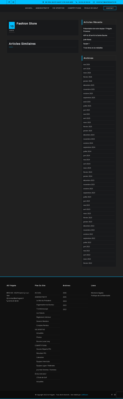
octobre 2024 (88, 143)
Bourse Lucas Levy (43, 341)
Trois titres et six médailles (93, 48)
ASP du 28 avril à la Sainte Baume (95, 35)
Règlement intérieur (43, 317)
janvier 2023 (87, 222)
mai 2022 (86, 251)
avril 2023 (86, 209)
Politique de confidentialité (100, 295)
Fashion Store (27, 23)
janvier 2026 (87, 81)
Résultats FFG (41, 353)
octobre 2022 (88, 234)
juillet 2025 (87, 106)
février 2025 (87, 126)
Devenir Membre (42, 321)
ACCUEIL (28, 8)
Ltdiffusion (84, 395)
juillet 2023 (87, 197)
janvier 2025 (87, 131)
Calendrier (40, 357)
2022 (64, 309)
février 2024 (87, 172)
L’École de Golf (41, 377)
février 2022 (87, 263)
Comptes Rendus (42, 325)
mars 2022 (87, 259)
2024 (64, 301)
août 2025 (87, 102)
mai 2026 (86, 64)
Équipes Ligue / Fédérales (45, 366)
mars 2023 (87, 213)
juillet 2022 (87, 242)
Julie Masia (87, 39)
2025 (64, 297)
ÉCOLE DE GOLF (91, 8)
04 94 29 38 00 (84, 2)
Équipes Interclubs (43, 361)
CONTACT (110, 8)
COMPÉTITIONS (74, 8)
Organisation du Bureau (45, 305)
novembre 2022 (89, 230)
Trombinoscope (42, 309)
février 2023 (87, 218)
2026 (64, 293)
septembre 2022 (89, 238)
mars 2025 (87, 122)
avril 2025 (86, 118)
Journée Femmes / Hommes (46, 370)
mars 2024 (87, 168)
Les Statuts (40, 313)
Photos (39, 337)
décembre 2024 (88, 135)
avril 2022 (86, 255)
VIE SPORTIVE (58, 8)
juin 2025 (86, 110)
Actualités (39, 333)
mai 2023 (86, 205)
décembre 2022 (88, 226)
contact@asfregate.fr (106, 2)
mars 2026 (87, 73)
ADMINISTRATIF (42, 8)
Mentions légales (97, 293)
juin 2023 (86, 201)
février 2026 (87, 77)
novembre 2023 (89, 184)
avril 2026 (86, 69)
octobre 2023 (88, 189)
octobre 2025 (88, 93)
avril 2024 (86, 164)
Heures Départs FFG (43, 349)
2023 (64, 305)
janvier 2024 (87, 176)
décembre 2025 (88, 85)
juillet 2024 (87, 151)
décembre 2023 (88, 180)
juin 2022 (86, 247)
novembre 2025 (89, 89)
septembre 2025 (89, 98)
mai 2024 (86, 160)
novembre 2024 (89, 139)
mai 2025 (86, 114)
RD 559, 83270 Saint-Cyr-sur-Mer (59, 2)
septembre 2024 (89, 147)
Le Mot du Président (43, 300)
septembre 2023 (89, 193)
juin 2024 (86, 155)
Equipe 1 (86, 44)
